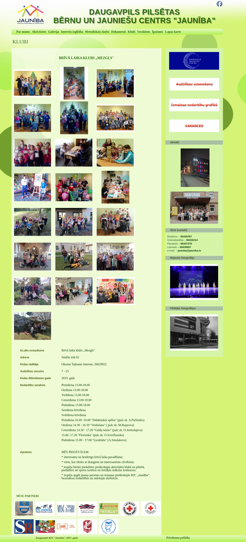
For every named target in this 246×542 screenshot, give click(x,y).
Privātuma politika (178, 537)
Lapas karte (173, 31)
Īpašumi (157, 31)
